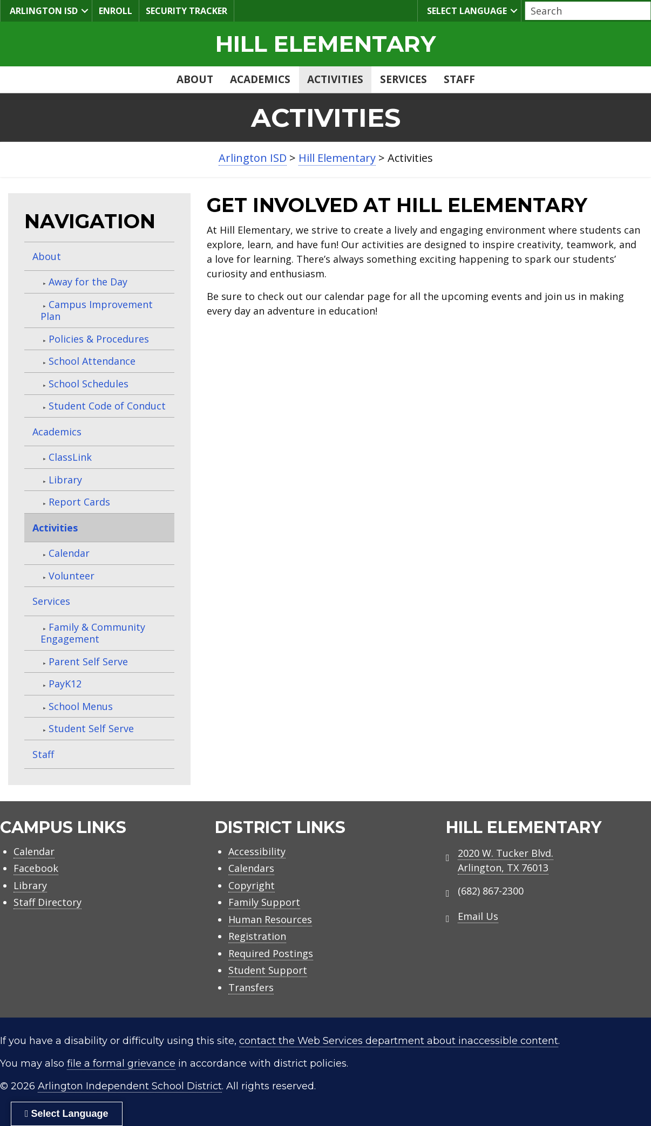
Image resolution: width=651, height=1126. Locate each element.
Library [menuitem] (65, 479)
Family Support (264, 902)
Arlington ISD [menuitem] (42, 10)
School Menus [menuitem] (81, 706)
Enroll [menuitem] (115, 11)
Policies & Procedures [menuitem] (99, 338)
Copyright (251, 885)
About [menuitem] (195, 79)
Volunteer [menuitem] (71, 575)
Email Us (478, 916)
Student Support (267, 970)
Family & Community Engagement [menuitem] (92, 633)
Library (30, 885)
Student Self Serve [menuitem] (91, 728)
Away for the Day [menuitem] (88, 281)
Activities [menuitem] (335, 79)
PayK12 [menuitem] (65, 683)
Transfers (251, 987)
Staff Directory (47, 902)
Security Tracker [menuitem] (186, 11)
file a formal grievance (121, 1063)
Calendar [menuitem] (69, 553)
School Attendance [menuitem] (92, 360)
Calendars (251, 868)
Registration (257, 936)
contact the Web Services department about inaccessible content (398, 1041)
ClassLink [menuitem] (70, 457)
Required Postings (270, 953)
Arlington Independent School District (130, 1086)
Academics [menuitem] (260, 79)
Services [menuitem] (403, 79)
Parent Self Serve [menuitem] (88, 661)
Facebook (35, 868)
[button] (85, 11)
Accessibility (257, 851)
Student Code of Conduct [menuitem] (107, 405)
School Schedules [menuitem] (88, 383)
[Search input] (585, 11)
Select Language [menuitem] (465, 10)
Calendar (34, 851)
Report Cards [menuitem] (79, 501)
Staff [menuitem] (459, 79)
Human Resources (270, 919)
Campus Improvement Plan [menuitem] (96, 310)
